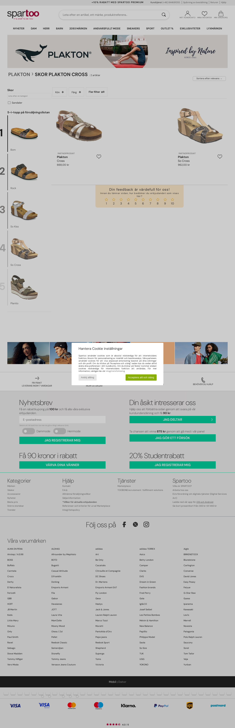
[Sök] (163, 14)
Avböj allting (87, 377)
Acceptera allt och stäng (141, 377)
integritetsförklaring (115, 371)
